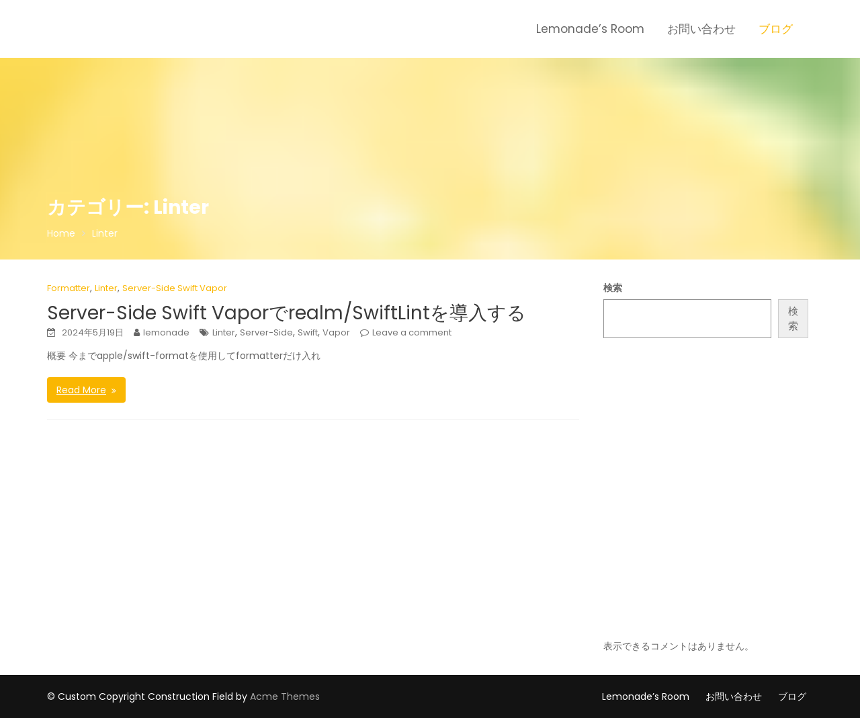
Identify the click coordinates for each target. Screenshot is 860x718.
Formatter (68, 288)
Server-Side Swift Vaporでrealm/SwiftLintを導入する (286, 313)
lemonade (166, 332)
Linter (106, 288)
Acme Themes (285, 696)
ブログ (776, 29)
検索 (612, 287)
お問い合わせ (701, 29)
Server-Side (266, 332)
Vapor (336, 332)
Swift (308, 332)
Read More (81, 390)
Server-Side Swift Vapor (174, 288)
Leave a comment (412, 332)
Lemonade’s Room (590, 29)
